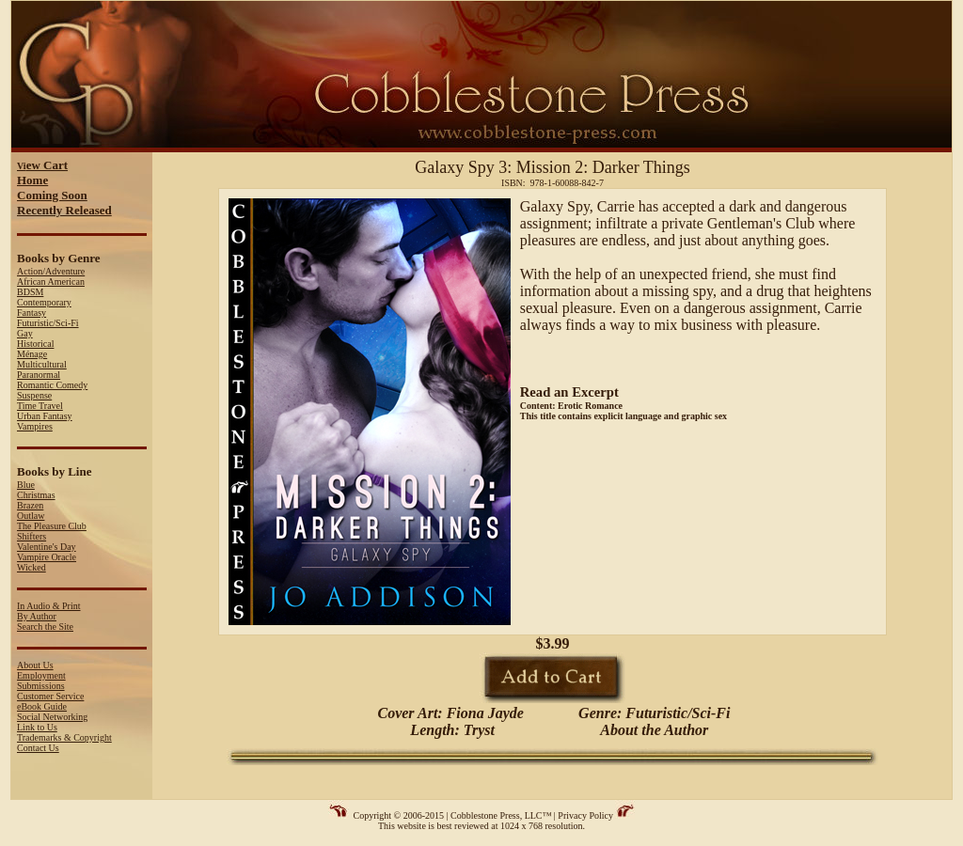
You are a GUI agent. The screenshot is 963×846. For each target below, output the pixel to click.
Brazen (30, 505)
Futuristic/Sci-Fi (48, 323)
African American (51, 281)
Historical (35, 343)
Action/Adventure (51, 271)
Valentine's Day (46, 546)
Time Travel (40, 405)
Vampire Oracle (46, 557)
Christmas (36, 495)
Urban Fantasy (44, 416)
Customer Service (50, 696)
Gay (25, 333)
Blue (26, 484)
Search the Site (45, 626)
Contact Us (38, 748)
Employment (41, 675)
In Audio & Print (49, 606)
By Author (36, 616)
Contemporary (44, 302)
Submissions (41, 686)
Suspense (34, 395)
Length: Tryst (450, 730)
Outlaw (30, 515)
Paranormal (38, 374)
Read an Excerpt (569, 392)
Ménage (32, 354)
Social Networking (52, 717)
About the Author (654, 730)
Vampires (35, 426)
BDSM (30, 292)
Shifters (31, 536)
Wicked (31, 567)
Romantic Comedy (52, 385)
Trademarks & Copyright (64, 737)
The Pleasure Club (52, 526)
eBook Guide (42, 706)
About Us (35, 665)
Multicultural (42, 364)
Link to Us (37, 727)
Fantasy (31, 312)
